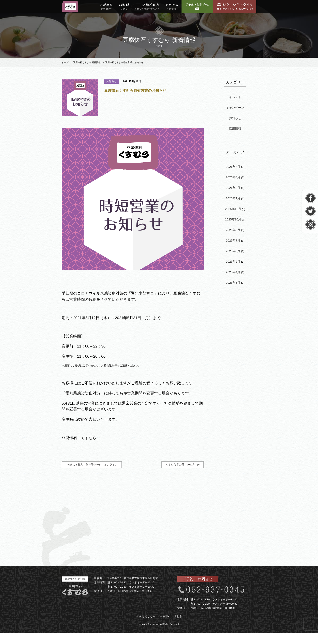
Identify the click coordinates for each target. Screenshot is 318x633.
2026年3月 (233, 177)
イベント (235, 97)
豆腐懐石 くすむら (171, 616)
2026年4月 (233, 166)
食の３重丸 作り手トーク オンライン (93, 464)
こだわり (106, 6)
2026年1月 (233, 198)
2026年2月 (233, 187)
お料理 (124, 6)
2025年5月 (233, 261)
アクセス (171, 6)
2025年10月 (233, 219)
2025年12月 (233, 209)
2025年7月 (233, 240)
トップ (65, 62)
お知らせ (235, 118)
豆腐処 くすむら (145, 616)
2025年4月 (233, 272)
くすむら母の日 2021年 (180, 464)
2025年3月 (233, 282)
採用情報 (235, 128)
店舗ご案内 (147, 6)
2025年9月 (233, 230)
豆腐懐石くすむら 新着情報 (87, 62)
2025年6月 (233, 251)
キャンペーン (235, 107)
